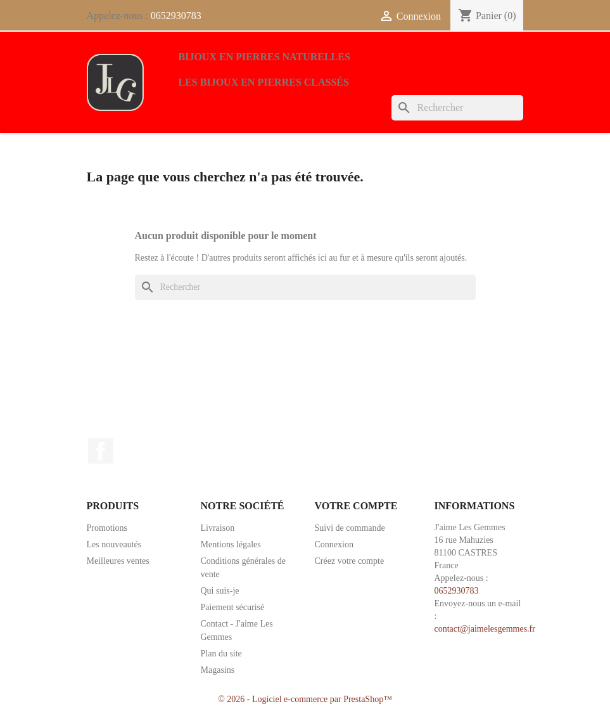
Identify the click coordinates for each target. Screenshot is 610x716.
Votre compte (356, 505)
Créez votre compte (349, 561)
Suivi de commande (350, 528)
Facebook (100, 451)
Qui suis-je (220, 591)
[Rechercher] (457, 107)
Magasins (218, 670)
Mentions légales (231, 544)
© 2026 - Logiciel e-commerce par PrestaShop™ (305, 699)
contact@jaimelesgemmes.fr (485, 629)
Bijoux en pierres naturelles (264, 56)
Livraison (218, 528)
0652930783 (176, 15)
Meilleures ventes (118, 561)
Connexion (334, 544)
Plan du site (221, 653)
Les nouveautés (114, 544)
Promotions (107, 528)
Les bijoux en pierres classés (264, 82)
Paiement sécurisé (233, 607)
